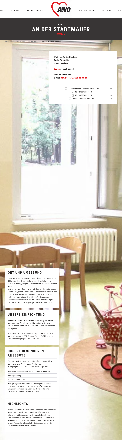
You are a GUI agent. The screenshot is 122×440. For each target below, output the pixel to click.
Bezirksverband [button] (35, 10)
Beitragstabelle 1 (82, 96)
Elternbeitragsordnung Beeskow (82, 92)
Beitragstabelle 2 (82, 99)
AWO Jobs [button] (106, 10)
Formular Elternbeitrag (82, 102)
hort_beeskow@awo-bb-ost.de (74, 77)
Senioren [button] (15, 10)
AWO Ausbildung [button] (87, 10)
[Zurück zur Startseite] (61, 9)
